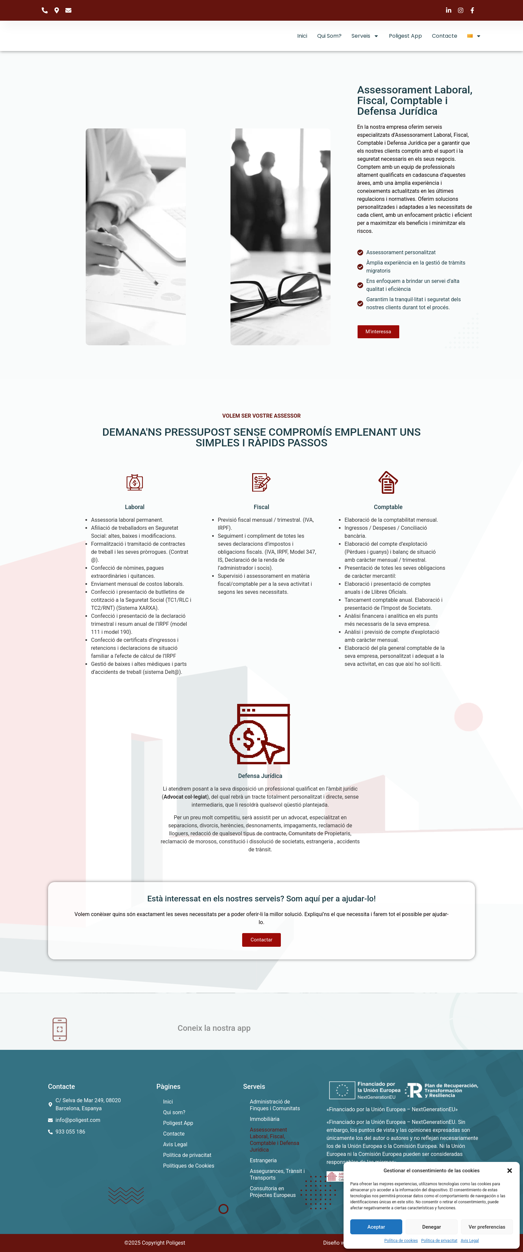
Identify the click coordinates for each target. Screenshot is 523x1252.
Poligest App (405, 36)
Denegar (431, 1227)
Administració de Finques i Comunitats (275, 1105)
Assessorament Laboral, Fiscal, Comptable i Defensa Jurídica (274, 1140)
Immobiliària (265, 1119)
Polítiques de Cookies (188, 1166)
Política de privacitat (439, 1240)
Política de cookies (401, 1240)
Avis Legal (470, 1240)
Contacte (444, 36)
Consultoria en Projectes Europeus (273, 1191)
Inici (302, 36)
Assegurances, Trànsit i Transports (277, 1174)
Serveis (365, 36)
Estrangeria (263, 1160)
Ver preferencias (487, 1227)
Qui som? (329, 36)
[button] (509, 1170)
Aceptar (376, 1227)
